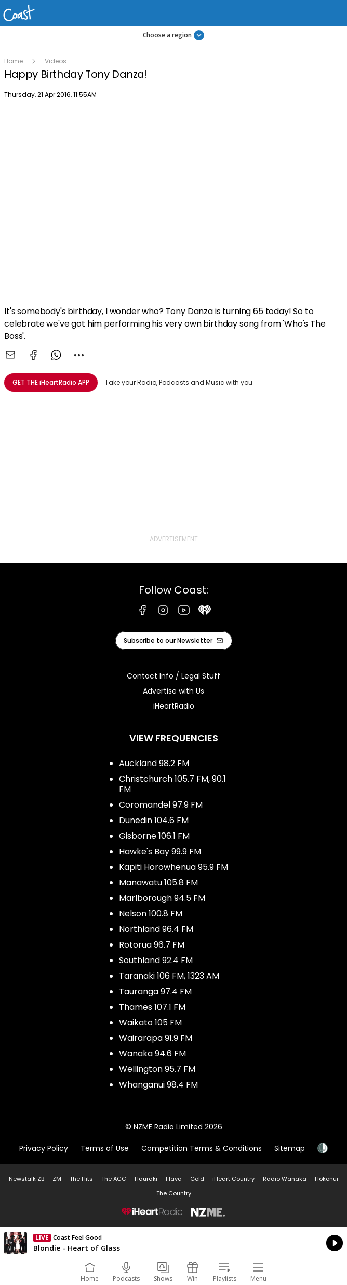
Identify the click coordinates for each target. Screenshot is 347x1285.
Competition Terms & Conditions (201, 1148)
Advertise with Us (173, 691)
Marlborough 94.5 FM (162, 898)
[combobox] (79, 355)
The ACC (113, 1179)
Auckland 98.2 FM (154, 763)
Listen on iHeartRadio (173, 1243)
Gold (197, 1179)
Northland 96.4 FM (156, 929)
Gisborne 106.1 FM (154, 836)
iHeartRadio (173, 706)
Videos (55, 61)
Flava (174, 1179)
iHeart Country (233, 1179)
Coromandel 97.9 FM (161, 805)
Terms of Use (105, 1148)
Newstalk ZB (26, 1179)
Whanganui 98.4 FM (158, 1085)
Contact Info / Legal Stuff (173, 676)
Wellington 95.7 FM (157, 1069)
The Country (173, 1193)
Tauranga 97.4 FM (155, 991)
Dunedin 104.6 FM (154, 820)
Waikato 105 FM (150, 1022)
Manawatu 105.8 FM (158, 882)
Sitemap (289, 1148)
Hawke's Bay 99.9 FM (160, 851)
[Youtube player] (173, 204)
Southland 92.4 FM (156, 960)
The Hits (81, 1179)
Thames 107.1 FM (152, 1007)
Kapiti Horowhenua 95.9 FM (173, 867)
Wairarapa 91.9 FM (155, 1038)
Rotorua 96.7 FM (151, 945)
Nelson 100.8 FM (150, 914)
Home (13, 61)
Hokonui (326, 1179)
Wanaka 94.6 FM (152, 1054)
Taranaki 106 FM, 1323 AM (169, 976)
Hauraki (146, 1179)
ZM (56, 1179)
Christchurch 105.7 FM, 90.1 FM (172, 784)
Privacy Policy (43, 1148)
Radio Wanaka (284, 1179)
